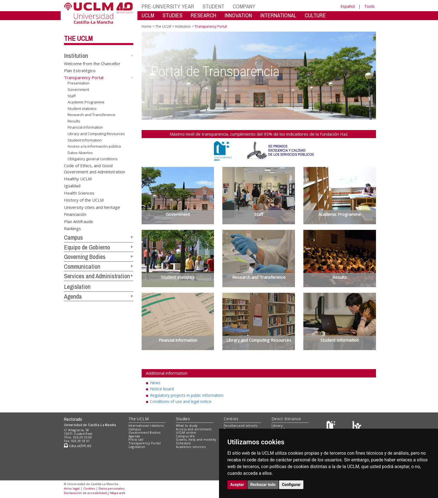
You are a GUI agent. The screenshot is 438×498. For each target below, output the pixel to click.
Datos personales (111, 488)
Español (348, 6)
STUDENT (213, 6)
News (155, 382)
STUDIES (172, 15)
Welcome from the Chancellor (92, 63)
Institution (76, 55)
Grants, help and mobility (196, 439)
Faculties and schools (240, 425)
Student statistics (82, 108)
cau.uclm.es (77, 445)
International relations (146, 425)
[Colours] (357, 426)
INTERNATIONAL (278, 15)
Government (78, 89)
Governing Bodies (85, 256)
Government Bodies (144, 432)
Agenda (73, 296)
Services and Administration (97, 276)
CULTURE (315, 15)
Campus (73, 237)
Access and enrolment (193, 429)
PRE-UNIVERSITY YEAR (168, 6)
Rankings (72, 228)
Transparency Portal (144, 443)
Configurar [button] (291, 484)
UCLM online (186, 432)
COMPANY (244, 6)
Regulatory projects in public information (186, 395)
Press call (135, 439)
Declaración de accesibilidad (85, 493)
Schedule (183, 443)
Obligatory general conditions (93, 158)
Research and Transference (91, 114)
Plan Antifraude (78, 221)
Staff (72, 95)
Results (74, 121)
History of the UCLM (84, 200)
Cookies (89, 488)
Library (277, 425)
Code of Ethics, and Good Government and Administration (94, 168)
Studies (183, 418)
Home (146, 26)
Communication (82, 266)
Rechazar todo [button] (263, 484)
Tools (369, 6)
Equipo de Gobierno (87, 247)
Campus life (185, 436)
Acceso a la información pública (94, 146)
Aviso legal (72, 488)
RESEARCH (203, 15)
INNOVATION (238, 15)
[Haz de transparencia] (332, 426)
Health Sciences (79, 192)
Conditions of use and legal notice (180, 401)
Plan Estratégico (80, 70)
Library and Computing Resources (96, 133)
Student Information (85, 139)
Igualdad (72, 185)
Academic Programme (86, 102)
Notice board (162, 388)
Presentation (79, 83)
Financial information (85, 127)
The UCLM (78, 38)
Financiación (75, 214)
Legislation (77, 286)
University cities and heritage (92, 207)
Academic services (191, 447)
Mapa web (117, 493)
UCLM (148, 15)
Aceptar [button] (237, 484)
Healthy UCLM (78, 178)
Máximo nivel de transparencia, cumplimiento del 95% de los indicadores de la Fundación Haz (259, 134)
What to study (186, 425)
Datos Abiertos (80, 152)
